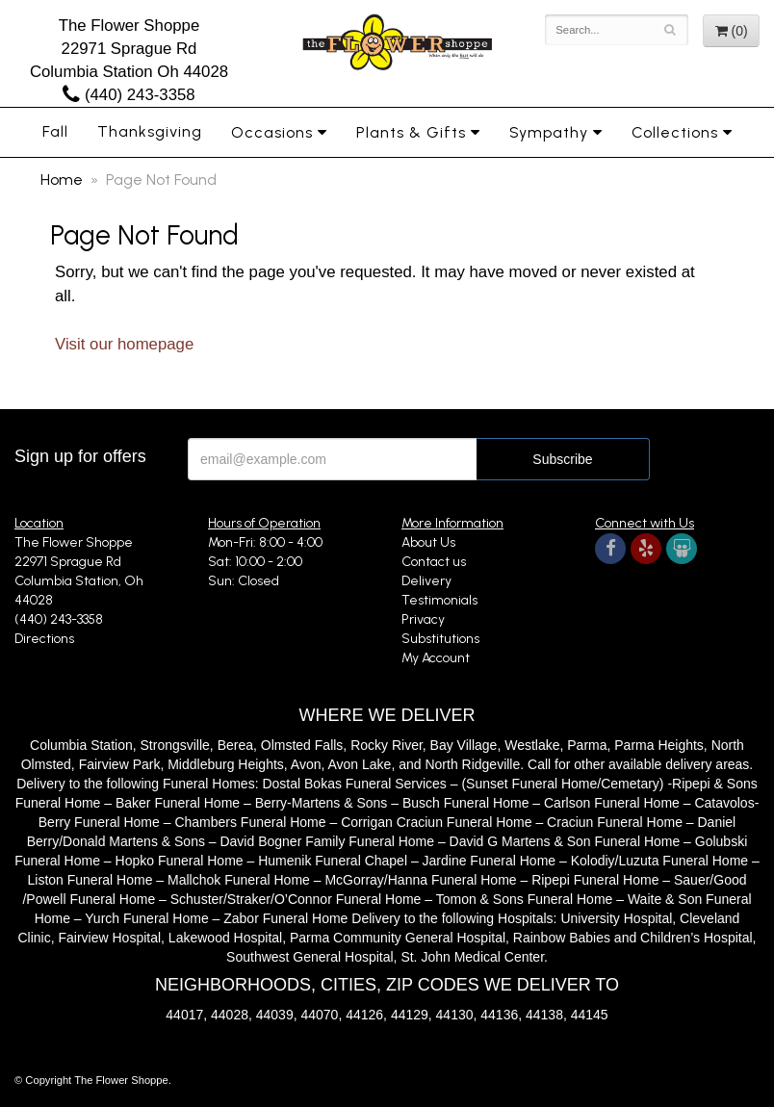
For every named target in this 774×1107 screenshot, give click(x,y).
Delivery (426, 581)
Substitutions (440, 639)
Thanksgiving (149, 131)
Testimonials (439, 600)
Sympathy (548, 132)
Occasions (272, 132)
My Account (435, 658)
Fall (55, 131)
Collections (675, 132)
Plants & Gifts (411, 132)
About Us (428, 542)
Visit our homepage (124, 344)
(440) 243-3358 (128, 95)
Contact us (433, 562)
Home (61, 179)
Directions (44, 639)
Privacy (423, 619)
